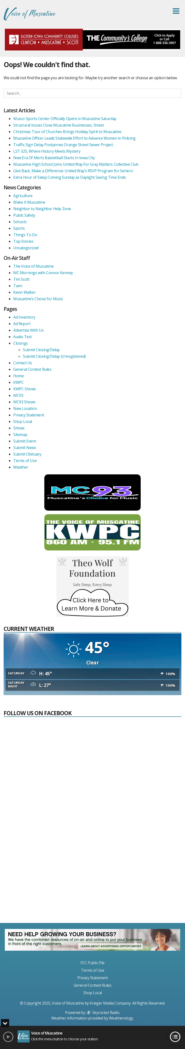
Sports (19, 228)
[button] (176, 11)
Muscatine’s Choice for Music (38, 298)
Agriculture (23, 195)
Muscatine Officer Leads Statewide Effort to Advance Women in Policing (74, 138)
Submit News (24, 447)
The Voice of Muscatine (33, 266)
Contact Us (22, 362)
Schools (19, 221)
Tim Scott (21, 279)
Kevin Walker (24, 292)
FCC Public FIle (92, 962)
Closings (20, 343)
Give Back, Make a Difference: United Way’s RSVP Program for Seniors (73, 170)
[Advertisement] (92, 883)
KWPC (18, 382)
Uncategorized (26, 247)
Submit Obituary (27, 454)
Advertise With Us (28, 330)
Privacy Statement (28, 415)
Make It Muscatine (29, 202)
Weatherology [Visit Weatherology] (121, 1018)
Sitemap (20, 434)
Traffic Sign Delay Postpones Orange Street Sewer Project (63, 144)
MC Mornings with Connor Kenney (43, 272)
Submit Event (24, 441)
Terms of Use (25, 460)
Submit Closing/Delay (41, 349)
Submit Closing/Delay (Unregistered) (54, 356)
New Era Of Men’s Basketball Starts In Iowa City (54, 157)
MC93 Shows (24, 402)
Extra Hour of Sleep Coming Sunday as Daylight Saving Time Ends (69, 177)
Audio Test (22, 336)
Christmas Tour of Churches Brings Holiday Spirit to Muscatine (67, 131)
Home (18, 375)
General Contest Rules (32, 369)
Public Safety (24, 215)
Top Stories (23, 241)
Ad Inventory (24, 317)
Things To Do (25, 234)
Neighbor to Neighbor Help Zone (42, 208)
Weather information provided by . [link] (92, 1018)
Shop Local (22, 421)
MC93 (18, 395)
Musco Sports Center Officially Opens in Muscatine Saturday (64, 118)
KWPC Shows (24, 389)
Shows (19, 428)
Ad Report (21, 323)
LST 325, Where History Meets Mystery (46, 151)
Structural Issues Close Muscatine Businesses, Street (58, 125)
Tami (17, 285)
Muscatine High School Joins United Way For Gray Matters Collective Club (76, 164)
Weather (20, 467)
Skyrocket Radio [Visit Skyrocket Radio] (102, 1012)
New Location (25, 408)
